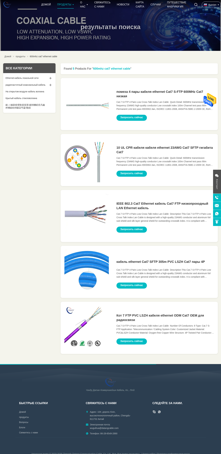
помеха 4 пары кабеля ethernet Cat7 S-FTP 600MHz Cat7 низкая (159, 94)
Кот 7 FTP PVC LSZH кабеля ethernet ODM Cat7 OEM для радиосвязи (160, 318)
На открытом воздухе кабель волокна (25, 91)
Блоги (22, 427)
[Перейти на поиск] (196, 5)
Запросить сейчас (131, 117)
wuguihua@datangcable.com (104, 428)
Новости (123, 4)
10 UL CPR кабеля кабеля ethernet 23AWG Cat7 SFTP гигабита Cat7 (164, 150)
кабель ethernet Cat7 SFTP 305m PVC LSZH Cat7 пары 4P (160, 261)
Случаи (156, 4)
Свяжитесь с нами (28, 432)
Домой (46, 4)
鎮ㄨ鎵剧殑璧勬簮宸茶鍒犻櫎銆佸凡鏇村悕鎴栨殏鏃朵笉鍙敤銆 (25, 106)
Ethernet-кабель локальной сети (22, 78)
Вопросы (23, 422)
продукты (20, 56)
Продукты (64, 4)
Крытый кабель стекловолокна (21, 98)
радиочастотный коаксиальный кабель (25, 85)
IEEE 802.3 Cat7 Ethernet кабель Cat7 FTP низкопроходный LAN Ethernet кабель (162, 206)
